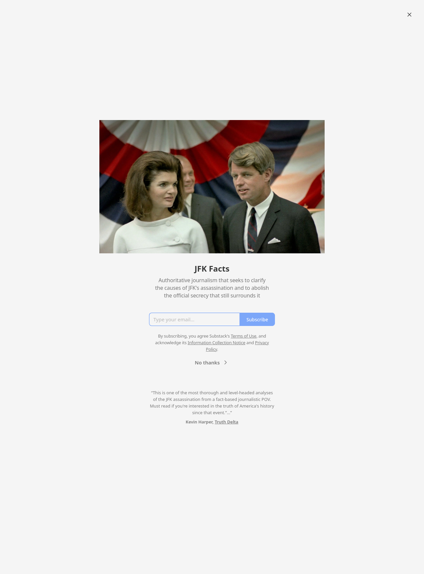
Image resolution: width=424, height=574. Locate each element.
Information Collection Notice (216, 343)
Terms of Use (243, 336)
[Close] (409, 14)
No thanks (212, 362)
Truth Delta (226, 422)
